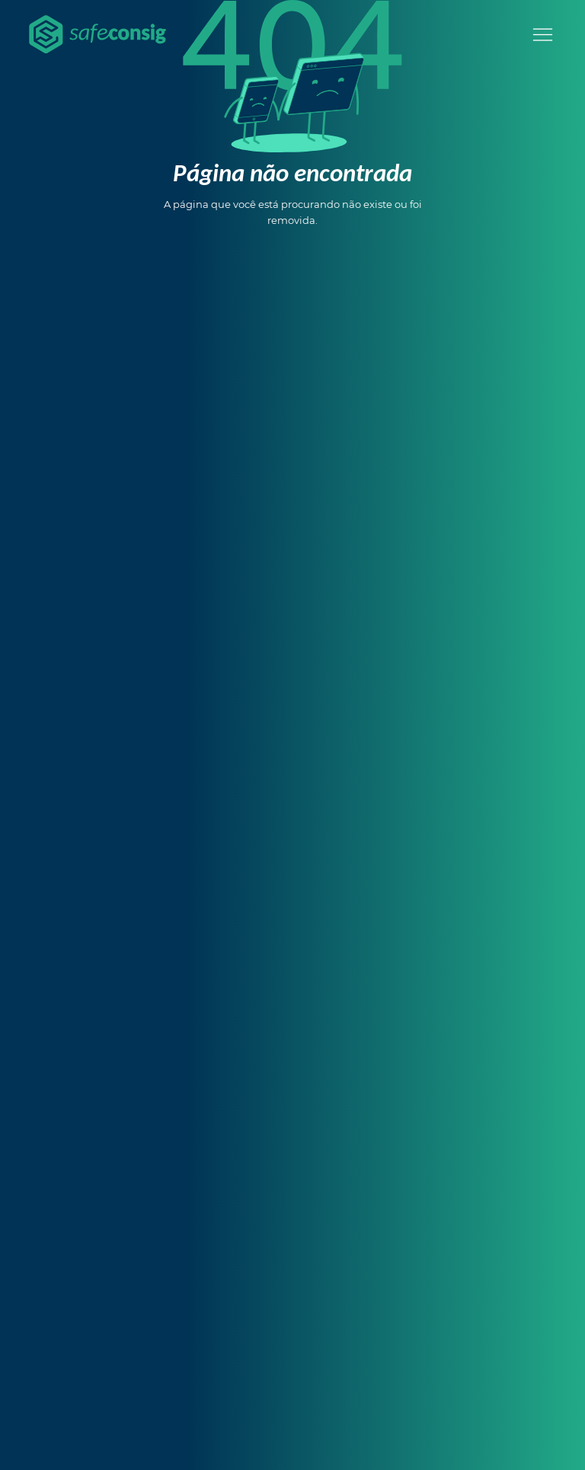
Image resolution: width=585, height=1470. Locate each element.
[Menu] (542, 34)
